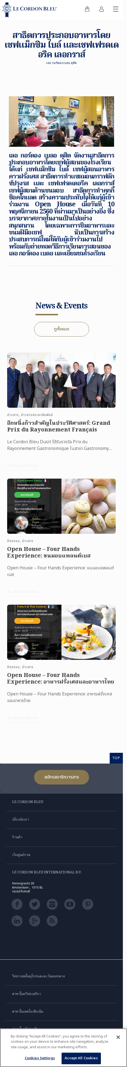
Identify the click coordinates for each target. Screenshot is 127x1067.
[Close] (118, 1037)
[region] (63, 1047)
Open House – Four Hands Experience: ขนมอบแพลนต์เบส (49, 557)
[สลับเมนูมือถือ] (116, 10)
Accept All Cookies (81, 1058)
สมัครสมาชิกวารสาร (61, 777)
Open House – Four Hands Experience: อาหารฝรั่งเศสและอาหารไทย (60, 683)
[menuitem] (87, 10)
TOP (116, 757)
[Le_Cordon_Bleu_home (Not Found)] (31, 10)
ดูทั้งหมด (61, 329)
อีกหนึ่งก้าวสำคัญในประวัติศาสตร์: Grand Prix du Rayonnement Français (58, 431)
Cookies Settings (40, 1058)
